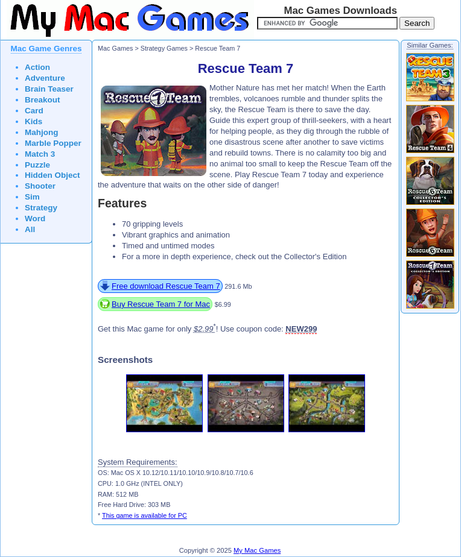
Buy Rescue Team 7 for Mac (161, 304)
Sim (32, 196)
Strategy (41, 207)
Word (35, 218)
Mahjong (42, 132)
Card (34, 110)
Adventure (45, 78)
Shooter (40, 185)
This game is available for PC (144, 515)
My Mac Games (257, 550)
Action (37, 67)
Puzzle (37, 164)
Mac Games (115, 48)
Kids (33, 121)
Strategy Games (164, 48)
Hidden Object (52, 175)
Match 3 (40, 154)
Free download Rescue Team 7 (166, 286)
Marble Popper (53, 143)
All (30, 229)
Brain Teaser (49, 88)
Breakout (42, 99)
